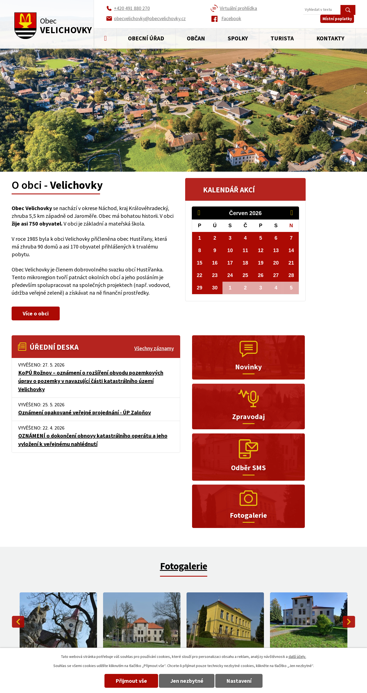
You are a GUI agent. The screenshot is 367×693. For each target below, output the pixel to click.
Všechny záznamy (154, 348)
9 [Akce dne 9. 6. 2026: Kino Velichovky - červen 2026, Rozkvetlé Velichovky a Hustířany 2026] (214, 250)
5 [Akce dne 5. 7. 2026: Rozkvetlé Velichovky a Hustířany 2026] (291, 288)
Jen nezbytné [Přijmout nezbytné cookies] (186, 680)
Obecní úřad (146, 38)
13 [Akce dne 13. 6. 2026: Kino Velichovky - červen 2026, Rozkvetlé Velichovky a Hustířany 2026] (276, 250)
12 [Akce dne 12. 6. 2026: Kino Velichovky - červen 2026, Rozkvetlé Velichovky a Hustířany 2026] (260, 250)
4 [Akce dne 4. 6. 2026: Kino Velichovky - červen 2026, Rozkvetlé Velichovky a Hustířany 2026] (245, 238)
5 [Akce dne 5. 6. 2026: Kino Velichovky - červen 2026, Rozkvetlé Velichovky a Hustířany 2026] (260, 238)
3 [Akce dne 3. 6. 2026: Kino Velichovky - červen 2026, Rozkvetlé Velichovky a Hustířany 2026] (230, 238)
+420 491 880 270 (240, 620)
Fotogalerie (183, 487)
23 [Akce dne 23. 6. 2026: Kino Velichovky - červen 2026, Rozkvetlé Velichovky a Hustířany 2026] (214, 275)
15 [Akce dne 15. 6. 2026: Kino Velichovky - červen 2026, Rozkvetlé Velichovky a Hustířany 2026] (199, 263)
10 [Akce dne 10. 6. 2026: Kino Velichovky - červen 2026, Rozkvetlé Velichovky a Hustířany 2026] (230, 250)
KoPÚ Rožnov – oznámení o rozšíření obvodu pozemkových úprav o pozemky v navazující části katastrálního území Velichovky (90, 381)
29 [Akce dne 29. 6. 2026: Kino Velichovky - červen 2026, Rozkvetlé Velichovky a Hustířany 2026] (199, 288)
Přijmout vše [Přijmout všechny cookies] (126, 680)
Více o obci (38, 313)
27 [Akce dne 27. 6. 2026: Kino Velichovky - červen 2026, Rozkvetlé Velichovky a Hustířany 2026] (276, 275)
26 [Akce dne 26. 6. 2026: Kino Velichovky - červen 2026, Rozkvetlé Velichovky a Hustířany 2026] (260, 275)
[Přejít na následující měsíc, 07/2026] (294, 213)
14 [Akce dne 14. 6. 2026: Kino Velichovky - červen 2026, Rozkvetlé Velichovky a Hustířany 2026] (291, 250)
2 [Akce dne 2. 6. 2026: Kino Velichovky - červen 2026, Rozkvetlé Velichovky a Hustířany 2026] (214, 238)
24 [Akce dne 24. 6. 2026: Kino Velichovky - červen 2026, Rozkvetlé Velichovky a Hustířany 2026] (230, 275)
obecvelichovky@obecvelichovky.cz (319, 620)
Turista (282, 38)
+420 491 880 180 (240, 628)
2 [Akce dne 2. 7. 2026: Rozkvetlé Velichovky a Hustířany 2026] (245, 288)
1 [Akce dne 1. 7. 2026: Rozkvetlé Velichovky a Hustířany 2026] (230, 288)
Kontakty (330, 38)
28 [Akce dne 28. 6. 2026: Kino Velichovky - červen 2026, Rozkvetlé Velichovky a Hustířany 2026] (291, 275)
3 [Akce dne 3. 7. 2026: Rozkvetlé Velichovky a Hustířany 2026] (260, 288)
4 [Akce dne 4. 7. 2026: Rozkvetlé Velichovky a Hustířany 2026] (276, 288)
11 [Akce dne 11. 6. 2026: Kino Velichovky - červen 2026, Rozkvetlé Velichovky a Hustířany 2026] (245, 250)
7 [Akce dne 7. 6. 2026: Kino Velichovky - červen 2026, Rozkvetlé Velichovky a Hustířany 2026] (291, 238)
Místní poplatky (338, 22)
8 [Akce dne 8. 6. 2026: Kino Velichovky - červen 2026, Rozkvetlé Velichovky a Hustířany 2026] (199, 250)
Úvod (105, 38)
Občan (196, 38)
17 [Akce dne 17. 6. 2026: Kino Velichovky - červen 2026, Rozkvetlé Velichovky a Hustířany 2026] (230, 263)
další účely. (297, 656)
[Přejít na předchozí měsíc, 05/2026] (202, 213)
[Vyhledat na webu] (329, 10)
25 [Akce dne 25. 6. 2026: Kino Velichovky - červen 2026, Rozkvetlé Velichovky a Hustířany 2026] (245, 275)
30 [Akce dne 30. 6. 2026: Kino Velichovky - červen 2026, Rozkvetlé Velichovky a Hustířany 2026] (214, 288)
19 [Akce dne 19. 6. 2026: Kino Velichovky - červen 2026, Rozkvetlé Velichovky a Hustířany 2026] (260, 263)
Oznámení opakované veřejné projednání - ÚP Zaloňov (84, 412)
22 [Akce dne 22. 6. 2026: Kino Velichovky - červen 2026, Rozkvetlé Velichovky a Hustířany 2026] (199, 275)
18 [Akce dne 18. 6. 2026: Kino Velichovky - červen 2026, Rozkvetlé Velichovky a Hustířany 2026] (245, 263)
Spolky (238, 38)
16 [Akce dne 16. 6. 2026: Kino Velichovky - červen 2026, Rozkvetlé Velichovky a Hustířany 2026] (214, 263)
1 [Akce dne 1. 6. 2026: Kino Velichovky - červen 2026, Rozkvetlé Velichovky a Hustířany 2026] (199, 238)
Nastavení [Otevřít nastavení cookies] (244, 680)
